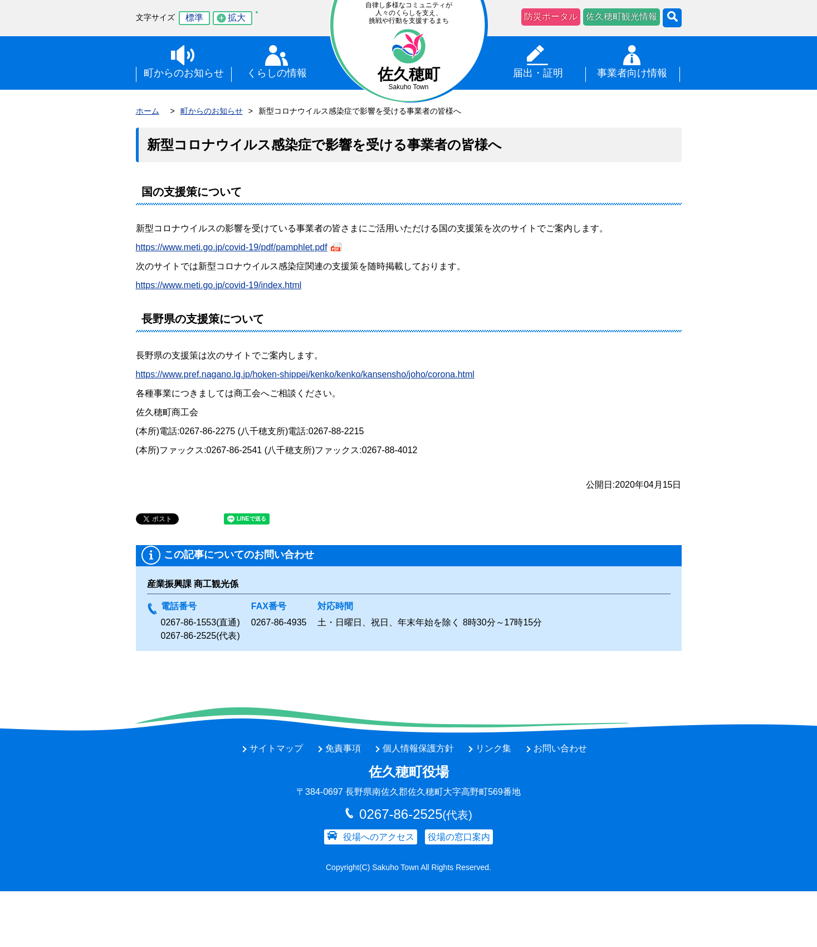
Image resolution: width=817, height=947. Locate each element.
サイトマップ (276, 748)
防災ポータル (551, 16)
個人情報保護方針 (418, 748)
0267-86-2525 (189, 635)
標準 (194, 17)
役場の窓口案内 (459, 837)
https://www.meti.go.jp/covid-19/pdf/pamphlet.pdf (231, 247)
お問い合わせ (560, 748)
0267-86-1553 (189, 622)
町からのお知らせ (211, 110)
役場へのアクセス (378, 837)
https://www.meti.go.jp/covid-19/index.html (219, 285)
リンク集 (493, 748)
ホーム (147, 110)
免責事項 (343, 748)
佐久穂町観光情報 (621, 16)
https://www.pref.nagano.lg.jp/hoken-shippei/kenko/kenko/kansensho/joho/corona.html (305, 374)
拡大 (237, 17)
